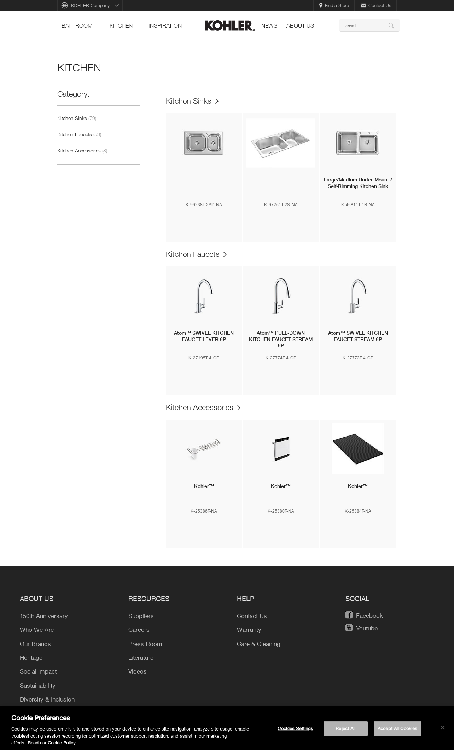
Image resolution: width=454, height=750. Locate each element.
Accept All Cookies (397, 729)
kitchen (121, 25)
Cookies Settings (295, 729)
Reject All (345, 729)
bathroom (77, 25)
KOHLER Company (90, 5)
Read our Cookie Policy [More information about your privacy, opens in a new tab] (52, 743)
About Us (300, 25)
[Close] (442, 729)
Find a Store (334, 5)
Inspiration (165, 25)
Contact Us (376, 5)
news (269, 25)
